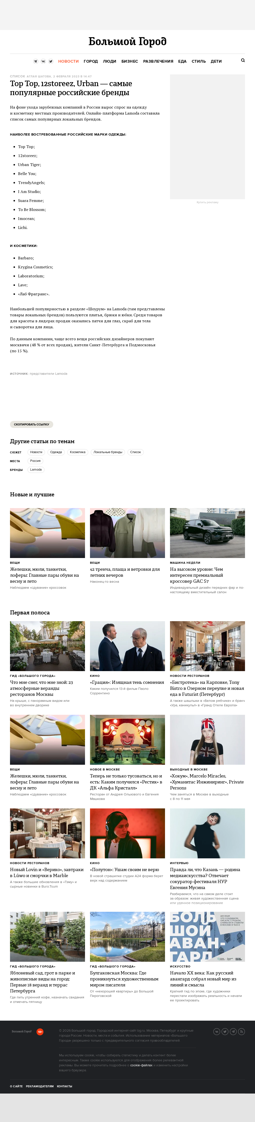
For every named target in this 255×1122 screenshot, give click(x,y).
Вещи (15, 563)
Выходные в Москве (189, 769)
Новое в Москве (105, 769)
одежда (56, 452)
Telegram (236, 1031)
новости (36, 452)
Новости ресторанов (190, 676)
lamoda (36, 470)
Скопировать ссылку (31, 424)
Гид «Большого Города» (33, 676)
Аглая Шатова (39, 76)
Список (17, 76)
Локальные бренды (108, 452)
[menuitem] (68, 61)
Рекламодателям (40, 1086)
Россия (35, 461)
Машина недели (185, 563)
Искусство (180, 966)
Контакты (64, 1086)
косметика (78, 452)
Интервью (179, 863)
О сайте (16, 1086)
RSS (244, 1031)
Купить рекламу (207, 202)
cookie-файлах (141, 1065)
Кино (95, 676)
